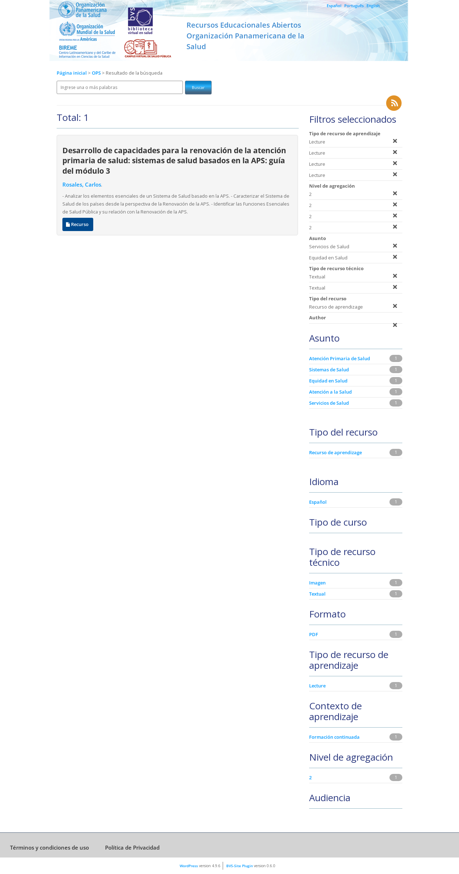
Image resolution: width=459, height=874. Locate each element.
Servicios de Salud (329, 403)
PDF (313, 634)
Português (354, 5)
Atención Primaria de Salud (339, 358)
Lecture (317, 685)
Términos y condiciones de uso (49, 847)
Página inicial (72, 73)
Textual (317, 594)
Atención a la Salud (330, 392)
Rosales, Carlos (81, 184)
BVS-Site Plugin (239, 865)
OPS (97, 73)
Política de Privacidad (132, 847)
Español (334, 5)
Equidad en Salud (328, 380)
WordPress (189, 865)
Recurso (78, 224)
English (373, 5)
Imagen (317, 582)
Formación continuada (334, 737)
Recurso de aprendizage (335, 452)
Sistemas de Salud (329, 369)
